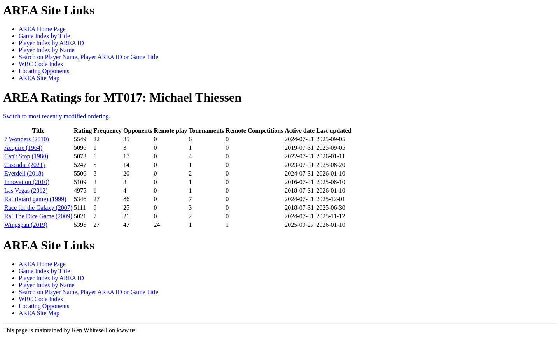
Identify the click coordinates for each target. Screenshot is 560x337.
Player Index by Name (47, 50)
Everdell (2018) (24, 173)
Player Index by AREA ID (51, 43)
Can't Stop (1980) (26, 156)
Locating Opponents (44, 71)
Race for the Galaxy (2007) (38, 207)
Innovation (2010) (26, 182)
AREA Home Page (42, 29)
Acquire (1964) (23, 147)
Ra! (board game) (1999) (35, 199)
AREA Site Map (39, 78)
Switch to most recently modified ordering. (56, 116)
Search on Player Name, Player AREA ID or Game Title (88, 57)
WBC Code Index (41, 64)
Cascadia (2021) (24, 164)
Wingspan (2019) (25, 224)
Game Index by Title (44, 36)
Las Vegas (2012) (26, 190)
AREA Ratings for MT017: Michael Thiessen (122, 97)
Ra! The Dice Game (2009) (38, 216)
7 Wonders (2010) (26, 139)
